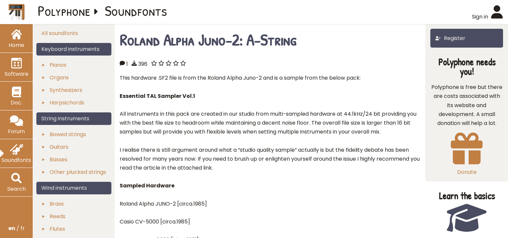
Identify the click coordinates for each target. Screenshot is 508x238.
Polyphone (64, 10)
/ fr (16, 228)
